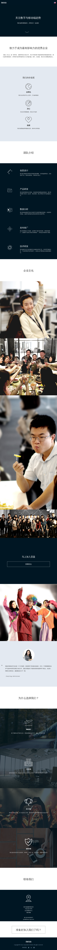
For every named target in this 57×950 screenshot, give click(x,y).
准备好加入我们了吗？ (28, 929)
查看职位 (28, 564)
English (55, 2)
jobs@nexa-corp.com (28, 919)
